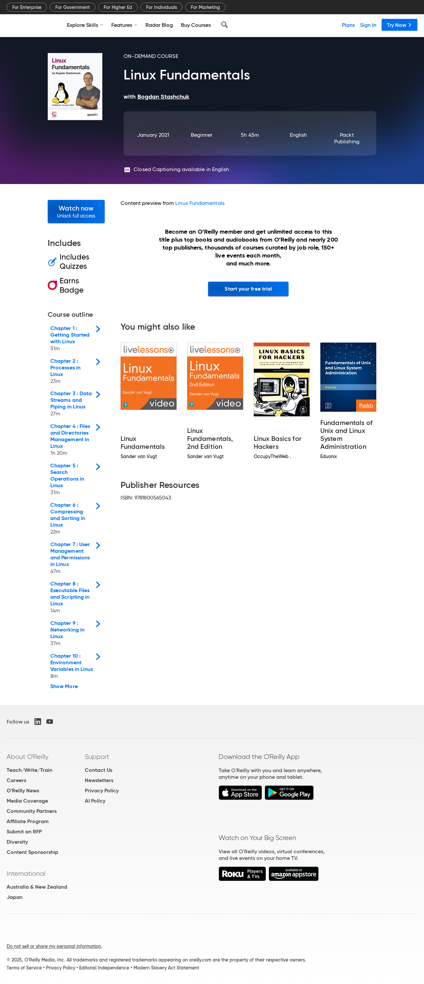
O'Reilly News (23, 790)
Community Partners (32, 811)
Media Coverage (27, 800)
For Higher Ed (118, 7)
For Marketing (205, 7)
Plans (348, 25)
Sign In (368, 25)
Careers (16, 780)
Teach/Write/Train (29, 770)
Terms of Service (24, 968)
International (26, 873)
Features (124, 25)
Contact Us (98, 770)
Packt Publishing (346, 138)
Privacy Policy (102, 790)
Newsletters (99, 780)
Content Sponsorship (32, 852)
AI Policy (95, 800)
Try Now (399, 25)
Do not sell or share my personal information (54, 946)
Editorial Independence (104, 968)
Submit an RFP (24, 831)
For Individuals (161, 7)
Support (97, 757)
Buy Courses (196, 25)
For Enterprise (26, 7)
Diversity (17, 841)
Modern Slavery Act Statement (166, 968)
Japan (15, 897)
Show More (64, 686)
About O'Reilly (27, 757)
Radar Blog (159, 25)
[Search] (225, 25)
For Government (72, 7)
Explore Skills (85, 25)
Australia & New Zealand (37, 886)
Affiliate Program (28, 821)
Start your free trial (248, 288)
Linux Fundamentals (199, 203)
